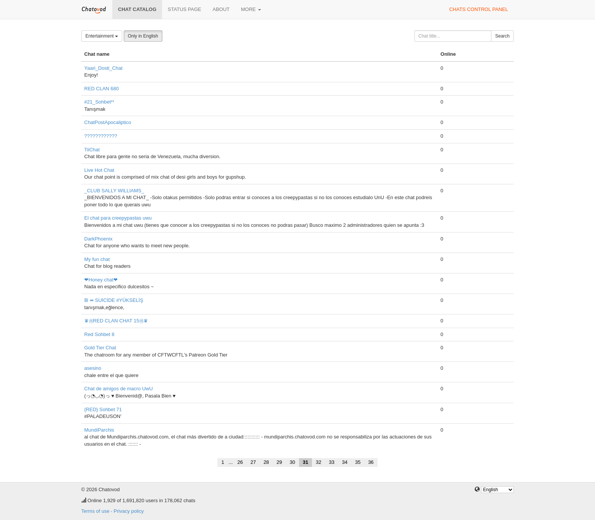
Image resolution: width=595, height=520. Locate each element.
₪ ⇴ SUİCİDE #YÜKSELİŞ (113, 300)
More (251, 9)
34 (344, 462)
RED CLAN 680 (101, 88)
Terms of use (95, 511)
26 (239, 462)
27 (253, 462)
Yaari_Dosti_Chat (103, 68)
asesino (92, 368)
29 (279, 462)
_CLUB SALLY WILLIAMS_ (114, 190)
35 (357, 462)
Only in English (143, 36)
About (221, 9)
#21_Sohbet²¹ (99, 102)
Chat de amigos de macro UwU (118, 388)
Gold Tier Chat (100, 347)
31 (305, 462)
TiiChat (92, 149)
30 (292, 462)
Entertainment (101, 36)
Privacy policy (128, 511)
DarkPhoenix (98, 239)
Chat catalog (137, 9)
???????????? (100, 136)
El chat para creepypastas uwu (118, 218)
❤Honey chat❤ (101, 280)
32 (318, 462)
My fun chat (97, 259)
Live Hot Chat (99, 170)
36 (370, 462)
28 (266, 462)
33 (331, 462)
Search (502, 36)
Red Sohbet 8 (99, 334)
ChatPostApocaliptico (107, 122)
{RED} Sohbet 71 (103, 409)
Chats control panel (478, 9)
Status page (184, 9)
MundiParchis (99, 430)
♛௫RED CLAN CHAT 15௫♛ (116, 321)
